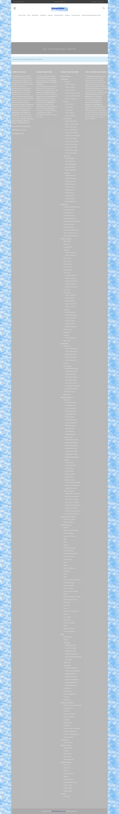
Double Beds (67, 688)
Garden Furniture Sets (70, 782)
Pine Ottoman (69, 468)
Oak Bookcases (69, 198)
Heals (65, 576)
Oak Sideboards (70, 158)
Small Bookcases (70, 181)
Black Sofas (67, 241)
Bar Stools (67, 796)
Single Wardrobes (70, 434)
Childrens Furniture (67, 702)
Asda (65, 574)
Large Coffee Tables (71, 129)
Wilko (65, 542)
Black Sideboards (70, 167)
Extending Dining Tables (72, 385)
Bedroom (50, 15)
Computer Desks (69, 759)
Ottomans (67, 460)
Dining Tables (68, 366)
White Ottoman (70, 474)
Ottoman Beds (69, 462)
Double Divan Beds (71, 648)
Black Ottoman (69, 477)
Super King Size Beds (70, 694)
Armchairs (67, 250)
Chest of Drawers (69, 491)
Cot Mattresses (68, 212)
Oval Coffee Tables (71, 121)
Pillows (66, 639)
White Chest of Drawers (72, 493)
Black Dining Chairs (71, 360)
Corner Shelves (69, 113)
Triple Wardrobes (70, 405)
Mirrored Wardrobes (71, 419)
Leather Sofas (68, 247)
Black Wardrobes (70, 428)
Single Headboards (70, 673)
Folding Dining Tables (71, 368)
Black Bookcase (70, 192)
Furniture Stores (75, 15)
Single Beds (67, 662)
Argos (65, 562)
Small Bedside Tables (71, 454)
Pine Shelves (69, 110)
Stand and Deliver (17, 120)
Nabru (65, 539)
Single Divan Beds (70, 645)
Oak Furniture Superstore (71, 611)
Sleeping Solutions (69, 582)
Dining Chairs (68, 346)
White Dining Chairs (71, 357)
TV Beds (66, 697)
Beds (29, 15)
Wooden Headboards (71, 668)
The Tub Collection (69, 631)
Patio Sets (67, 765)
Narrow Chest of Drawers (72, 505)
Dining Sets (67, 394)
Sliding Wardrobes (70, 411)
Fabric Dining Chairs (71, 351)
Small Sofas (67, 332)
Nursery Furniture (69, 716)
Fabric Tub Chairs (70, 306)
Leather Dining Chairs (71, 348)
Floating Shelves (70, 115)
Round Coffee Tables (71, 144)
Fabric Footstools (70, 284)
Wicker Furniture (69, 522)
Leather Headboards (71, 682)
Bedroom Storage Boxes (72, 485)
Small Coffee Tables (71, 127)
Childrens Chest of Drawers (72, 728)
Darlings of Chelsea (69, 536)
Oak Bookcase (69, 187)
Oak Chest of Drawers (72, 499)
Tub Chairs (67, 292)
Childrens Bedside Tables (71, 734)
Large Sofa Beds (70, 312)
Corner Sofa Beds (70, 318)
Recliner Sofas (68, 329)
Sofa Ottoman (69, 471)
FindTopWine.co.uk (18, 133)
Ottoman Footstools (71, 286)
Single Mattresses (69, 209)
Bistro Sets (67, 767)
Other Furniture (66, 76)
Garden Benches (69, 773)
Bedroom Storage (69, 480)
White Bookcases (70, 184)
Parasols (66, 770)
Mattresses (64, 204)
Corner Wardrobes (70, 422)
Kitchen (63, 794)
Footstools (67, 272)
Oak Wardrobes (70, 431)
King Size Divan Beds (71, 654)
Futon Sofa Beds (70, 320)
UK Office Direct (24, 122)
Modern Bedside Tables (72, 457)
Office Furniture (66, 745)
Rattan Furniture (69, 779)
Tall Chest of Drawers (71, 508)
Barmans (66, 614)
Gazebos (66, 776)
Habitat (66, 565)
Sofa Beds (67, 309)
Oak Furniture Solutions (71, 553)
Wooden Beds (68, 637)
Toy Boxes (67, 711)
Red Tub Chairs (69, 298)
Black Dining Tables (71, 380)
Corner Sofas (67, 258)
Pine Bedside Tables (71, 445)
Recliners (66, 335)
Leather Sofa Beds (70, 315)
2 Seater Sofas (68, 264)
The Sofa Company (69, 622)
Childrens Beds (68, 722)
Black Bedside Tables (71, 442)
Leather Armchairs (70, 252)
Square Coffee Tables (71, 141)
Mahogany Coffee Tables (72, 135)
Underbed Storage (70, 488)
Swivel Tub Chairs (70, 295)
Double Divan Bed (70, 651)
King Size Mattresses (70, 218)
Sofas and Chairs (66, 238)
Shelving (66, 101)
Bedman (66, 527)
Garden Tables (68, 791)
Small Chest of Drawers (72, 513)
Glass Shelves (69, 104)
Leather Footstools (71, 281)
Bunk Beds (67, 725)
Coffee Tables (68, 118)
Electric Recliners (70, 337)
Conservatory (65, 740)
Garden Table (68, 788)
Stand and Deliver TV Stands (72, 596)
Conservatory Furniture (68, 516)
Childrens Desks (68, 737)
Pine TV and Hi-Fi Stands (72, 96)
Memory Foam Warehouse (71, 530)
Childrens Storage (69, 714)
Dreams (66, 545)
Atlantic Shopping (69, 585)
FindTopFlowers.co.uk (19, 130)
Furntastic (67, 605)
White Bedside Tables (71, 439)
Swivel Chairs (68, 267)
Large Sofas (67, 289)
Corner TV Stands (70, 98)
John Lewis (67, 602)
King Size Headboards (71, 679)
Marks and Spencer (42, 82)
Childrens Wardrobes (70, 731)
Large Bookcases (70, 175)
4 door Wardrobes (70, 408)
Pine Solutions (68, 559)
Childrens (67, 15)
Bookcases (67, 173)
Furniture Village (69, 550)
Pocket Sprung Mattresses (72, 207)
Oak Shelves (69, 107)
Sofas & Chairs (22, 15)
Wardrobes (67, 400)
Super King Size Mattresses (72, 221)
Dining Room (35, 15)
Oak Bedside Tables (71, 448)
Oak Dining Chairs (70, 354)
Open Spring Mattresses (71, 236)
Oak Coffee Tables (70, 138)
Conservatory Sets (69, 519)
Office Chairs (68, 753)
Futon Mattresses (69, 224)
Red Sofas (67, 244)
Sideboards (67, 156)
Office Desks (67, 756)
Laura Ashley (67, 617)
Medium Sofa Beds (70, 326)
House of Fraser (68, 588)
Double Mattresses (69, 215)
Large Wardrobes (70, 414)
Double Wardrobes (70, 402)
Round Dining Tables (71, 383)
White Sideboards (70, 170)
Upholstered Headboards (72, 670)
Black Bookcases (70, 201)
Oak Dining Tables (70, 374)
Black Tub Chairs (70, 301)
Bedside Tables (68, 437)
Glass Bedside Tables (71, 451)
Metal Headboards (70, 685)
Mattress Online (68, 628)
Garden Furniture (58, 15)
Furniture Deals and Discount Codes (91, 15)
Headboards (67, 665)
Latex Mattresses (69, 227)
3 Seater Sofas (68, 270)
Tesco (65, 608)
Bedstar (66, 625)
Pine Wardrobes (70, 417)
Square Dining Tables (71, 388)
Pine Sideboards (70, 161)
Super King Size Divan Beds (73, 656)
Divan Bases (69, 659)
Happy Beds (67, 620)
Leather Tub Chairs (71, 303)
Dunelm (54, 80)
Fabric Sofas (67, 261)
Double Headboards (71, 676)
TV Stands (67, 81)
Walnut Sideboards (71, 164)
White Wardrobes (70, 425)
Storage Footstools (71, 275)
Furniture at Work (69, 556)
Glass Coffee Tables (71, 132)
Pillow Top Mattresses (70, 233)
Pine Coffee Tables (71, 153)
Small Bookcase (69, 195)
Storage (66, 750)
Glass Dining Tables (71, 371)
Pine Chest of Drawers (72, 496)
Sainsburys (67, 571)
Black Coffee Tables (71, 147)
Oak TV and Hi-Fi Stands (72, 93)
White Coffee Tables (71, 150)
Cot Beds (66, 719)
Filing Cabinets (68, 748)
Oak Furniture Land (27, 118)
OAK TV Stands (70, 84)
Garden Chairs (68, 785)
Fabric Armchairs (70, 255)
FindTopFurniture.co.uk (21, 76)
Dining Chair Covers (70, 391)
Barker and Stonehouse (71, 599)
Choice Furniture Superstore (72, 579)
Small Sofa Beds (70, 323)
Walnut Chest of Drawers (72, 511)
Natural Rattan (68, 742)
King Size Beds (68, 691)
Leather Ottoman (70, 465)
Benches (66, 363)
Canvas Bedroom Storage (72, 482)
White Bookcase (70, 190)
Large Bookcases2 (70, 178)
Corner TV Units (70, 87)
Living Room (43, 15)
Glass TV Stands (70, 90)
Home (44, 49)
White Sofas (67, 340)
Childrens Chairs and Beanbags (73, 705)
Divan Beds (67, 642)
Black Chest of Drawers (72, 502)
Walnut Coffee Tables (71, 124)
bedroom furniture (18, 102)
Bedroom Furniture (67, 397)
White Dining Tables (71, 377)
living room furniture (27, 104)
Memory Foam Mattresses (71, 230)
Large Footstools (70, 278)
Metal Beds (67, 699)
